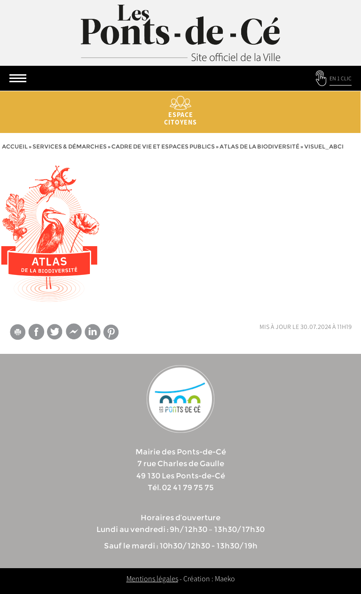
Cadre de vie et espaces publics (163, 146)
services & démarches (69, 146)
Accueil (15, 146)
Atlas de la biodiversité (259, 146)
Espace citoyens (180, 111)
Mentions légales (152, 578)
